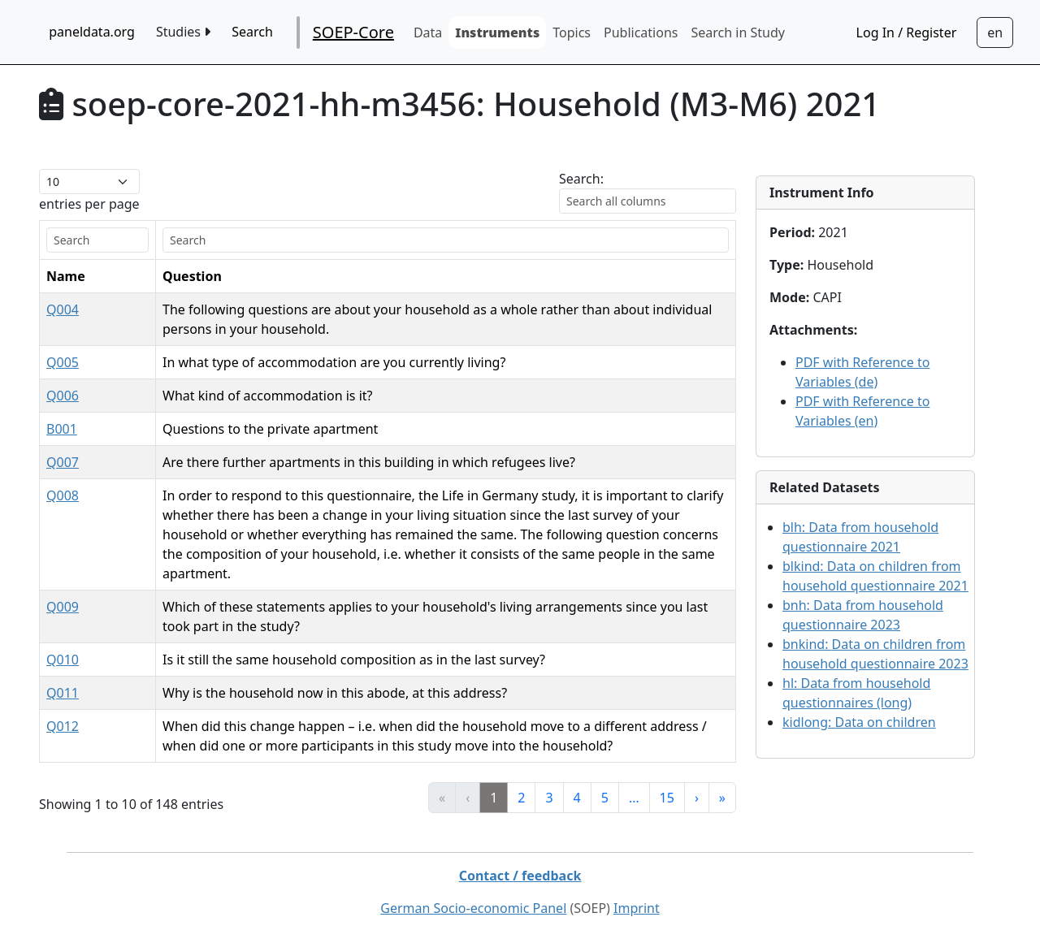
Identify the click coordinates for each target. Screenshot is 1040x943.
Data (428, 32)
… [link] (634, 798)
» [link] (722, 798)
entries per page (89, 204)
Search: (581, 179)
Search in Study (737, 32)
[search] (97, 240)
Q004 (62, 309)
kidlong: (859, 722)
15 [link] (667, 798)
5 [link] (605, 798)
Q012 (62, 726)
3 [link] (548, 798)
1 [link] (493, 798)
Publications (641, 32)
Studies (183, 32)
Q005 (62, 362)
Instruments (497, 32)
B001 (61, 429)
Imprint (636, 908)
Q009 (62, 607)
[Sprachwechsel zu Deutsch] (995, 32)
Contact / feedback (520, 876)
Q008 (62, 495)
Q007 (62, 462)
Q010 (62, 659)
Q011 (62, 693)
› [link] (697, 798)
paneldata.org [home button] (92, 32)
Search (252, 32)
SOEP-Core (353, 32)
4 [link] (577, 798)
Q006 (62, 395)
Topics (571, 32)
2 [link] (521, 798)
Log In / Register (906, 32)
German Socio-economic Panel (473, 908)
